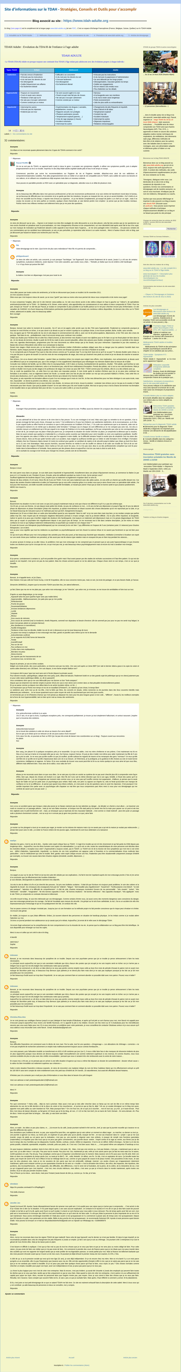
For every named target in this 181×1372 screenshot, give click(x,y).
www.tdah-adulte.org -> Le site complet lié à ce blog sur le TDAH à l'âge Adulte (159, 269)
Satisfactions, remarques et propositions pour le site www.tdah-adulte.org (158, 382)
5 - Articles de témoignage (138, 35)
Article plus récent (13, 1358)
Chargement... (148, 510)
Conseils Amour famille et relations (156, 437)
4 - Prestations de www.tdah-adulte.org (108, 35)
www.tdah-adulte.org (154, 165)
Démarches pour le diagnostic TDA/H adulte (159, 424)
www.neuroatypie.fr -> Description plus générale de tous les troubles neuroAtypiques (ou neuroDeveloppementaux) (157, 277)
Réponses (16, 159)
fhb (17, 245)
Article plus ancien (130, 1358)
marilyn (13, 841)
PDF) (74, 28)
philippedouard (22, 256)
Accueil (71, 1358)
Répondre (14, 154)
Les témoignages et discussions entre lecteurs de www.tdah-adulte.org (164, 311)
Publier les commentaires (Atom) (77, 1365)
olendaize (14, 1184)
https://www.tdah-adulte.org (85, 21)
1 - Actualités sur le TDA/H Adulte (19, 35)
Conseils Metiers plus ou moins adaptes (158, 396)
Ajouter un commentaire (15, 1294)
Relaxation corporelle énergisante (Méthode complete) (161, 367)
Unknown (14, 955)
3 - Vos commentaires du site (78, 35)
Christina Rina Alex (18, 1017)
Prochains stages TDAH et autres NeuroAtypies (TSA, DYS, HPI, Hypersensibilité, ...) (165, 328)
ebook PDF (150, 204)
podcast (149, 206)
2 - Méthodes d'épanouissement (49, 35)
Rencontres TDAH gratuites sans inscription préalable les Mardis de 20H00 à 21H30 (164, 408)
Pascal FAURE (22, 163)
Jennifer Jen (15, 1203)
